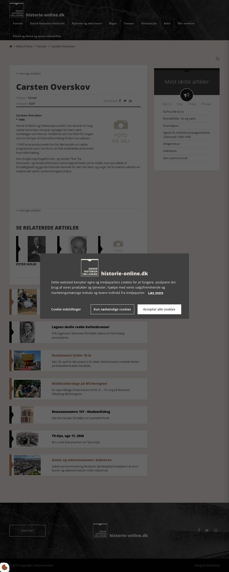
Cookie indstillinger (66, 309)
